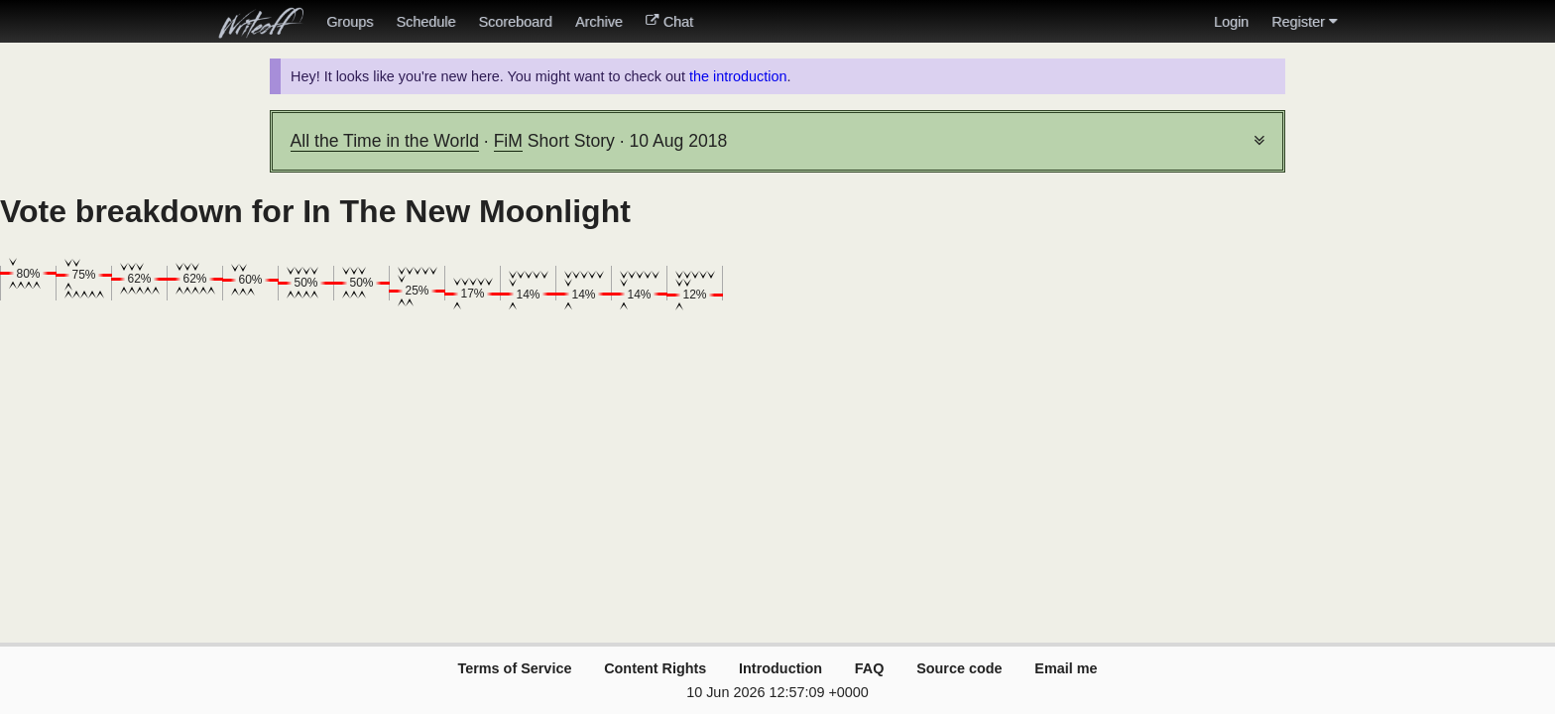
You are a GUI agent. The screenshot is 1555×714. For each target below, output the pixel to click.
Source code (959, 668)
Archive (599, 22)
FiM (508, 141)
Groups (349, 22)
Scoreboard (514, 22)
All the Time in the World (385, 141)
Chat (669, 22)
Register (1304, 22)
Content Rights (655, 668)
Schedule (425, 22)
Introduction (780, 668)
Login (1231, 22)
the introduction (737, 76)
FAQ (870, 668)
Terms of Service (514, 668)
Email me (1065, 668)
